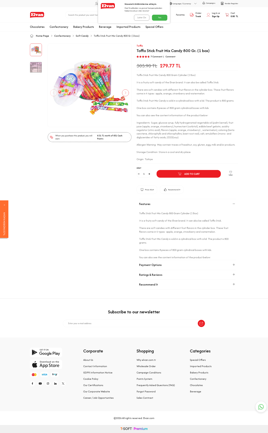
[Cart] (231, 15)
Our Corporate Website (96, 391)
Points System (144, 379)
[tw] (64, 383)
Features (187, 204)
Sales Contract (145, 398)
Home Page (39, 36)
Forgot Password (146, 391)
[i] (48, 383)
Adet (139, 167)
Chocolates (37, 27)
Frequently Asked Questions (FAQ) (156, 385)
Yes (159, 17)
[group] (89, 85)
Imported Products (128, 27)
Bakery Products (83, 27)
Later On (141, 17)
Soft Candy (82, 36)
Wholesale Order (146, 366)
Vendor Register (229, 3)
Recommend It (171, 190)
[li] (56, 383)
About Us (88, 360)
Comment (170, 56)
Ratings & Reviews (187, 275)
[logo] (37, 15)
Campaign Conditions (149, 372)
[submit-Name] (201, 323)
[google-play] (54, 352)
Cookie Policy (90, 379)
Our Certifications (93, 385)
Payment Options (187, 265)
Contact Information (95, 366)
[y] (41, 383)
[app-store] (54, 364)
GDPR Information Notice (97, 372)
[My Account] (213, 15)
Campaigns (208, 3)
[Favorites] (178, 15)
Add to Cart (189, 174)
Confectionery (59, 27)
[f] (33, 383)
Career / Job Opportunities (98, 398)
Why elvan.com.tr (146, 360)
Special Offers (154, 27)
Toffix (140, 45)
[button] (53, 92)
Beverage (105, 27)
